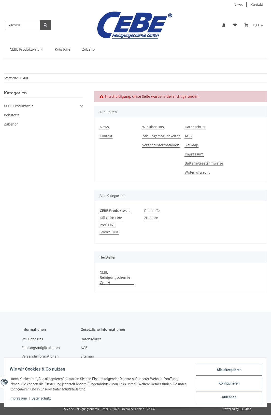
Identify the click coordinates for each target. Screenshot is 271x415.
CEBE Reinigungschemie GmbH (115, 277)
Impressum (194, 154)
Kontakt (257, 4)
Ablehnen (226, 398)
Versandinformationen (160, 145)
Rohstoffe (152, 210)
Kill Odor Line (111, 217)
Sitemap (191, 145)
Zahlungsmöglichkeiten (161, 136)
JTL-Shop (245, 409)
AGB (188, 136)
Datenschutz (195, 126)
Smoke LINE (109, 232)
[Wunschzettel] (235, 24)
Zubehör (151, 217)
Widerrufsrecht (197, 172)
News (238, 4)
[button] (223, 24)
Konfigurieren (226, 385)
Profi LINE (107, 224)
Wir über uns (153, 126)
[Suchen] (22, 25)
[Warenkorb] (254, 24)
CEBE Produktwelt (18, 106)
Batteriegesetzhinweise (204, 163)
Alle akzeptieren (226, 372)
